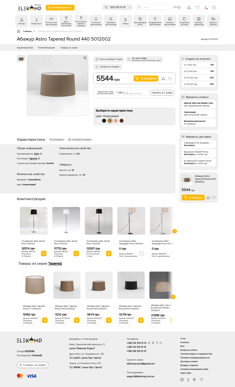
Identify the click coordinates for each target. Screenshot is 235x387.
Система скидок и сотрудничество (196, 354)
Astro (36, 153)
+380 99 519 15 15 (136, 343)
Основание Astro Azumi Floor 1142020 (33, 242)
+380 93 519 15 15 (136, 347)
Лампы (125, 24)
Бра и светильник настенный (66, 24)
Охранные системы (184, 23)
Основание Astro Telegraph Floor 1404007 (131, 242)
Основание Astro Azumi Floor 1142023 (65, 242)
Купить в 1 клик (162, 92)
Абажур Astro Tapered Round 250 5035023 (66, 307)
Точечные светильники (96, 23)
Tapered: (55, 263)
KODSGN (29, 351)
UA (175, 7)
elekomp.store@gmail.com (141, 363)
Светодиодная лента (140, 23)
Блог (182, 346)
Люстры (21, 24)
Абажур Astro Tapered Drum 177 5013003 (34, 307)
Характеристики (25, 47)
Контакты (184, 342)
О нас (183, 338)
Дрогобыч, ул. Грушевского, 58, (92, 356)
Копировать (58, 140)
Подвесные (36, 24)
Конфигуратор (59, 7)
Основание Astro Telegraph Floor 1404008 (164, 242)
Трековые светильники (110, 23)
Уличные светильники (169, 23)
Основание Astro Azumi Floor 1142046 (98, 242)
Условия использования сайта (194, 369)
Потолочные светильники (51, 23)
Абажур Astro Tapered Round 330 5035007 (130, 307)
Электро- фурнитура (199, 23)
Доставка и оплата (189, 361)
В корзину (145, 78)
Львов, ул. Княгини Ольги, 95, (92, 365)
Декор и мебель (213, 23)
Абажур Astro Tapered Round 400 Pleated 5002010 (162, 308)
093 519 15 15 (117, 7)
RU (179, 7)
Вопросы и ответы (188, 350)
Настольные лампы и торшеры (81, 24)
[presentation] (175, 231)
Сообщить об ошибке (81, 140)
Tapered (33, 158)
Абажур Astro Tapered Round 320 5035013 (98, 307)
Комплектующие (46, 47)
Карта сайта (185, 373)
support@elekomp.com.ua (140, 376)
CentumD (37, 355)
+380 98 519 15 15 (136, 351)
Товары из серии (69, 47)
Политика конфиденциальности (195, 358)
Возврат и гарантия (189, 365)
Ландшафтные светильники (155, 23)
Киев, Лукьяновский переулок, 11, (92, 347)
